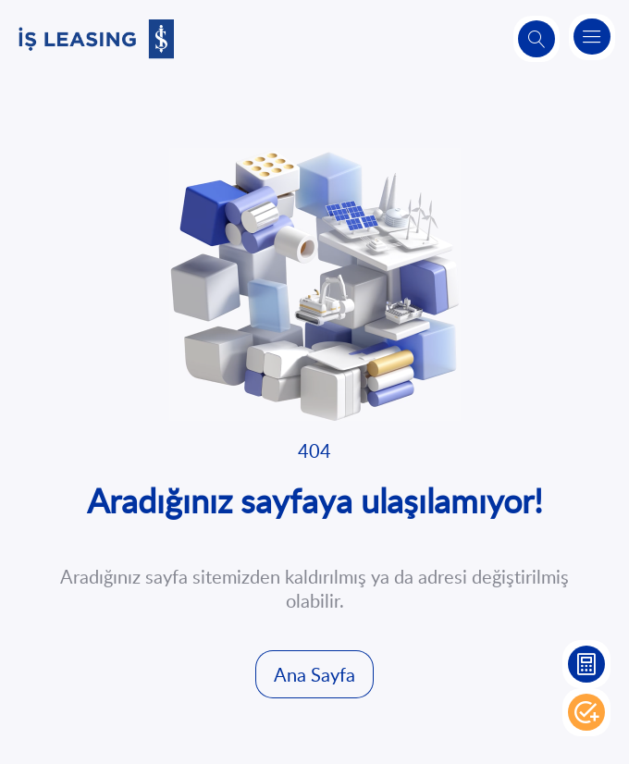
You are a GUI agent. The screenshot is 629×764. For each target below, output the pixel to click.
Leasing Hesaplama (586, 664)
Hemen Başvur (586, 712)
